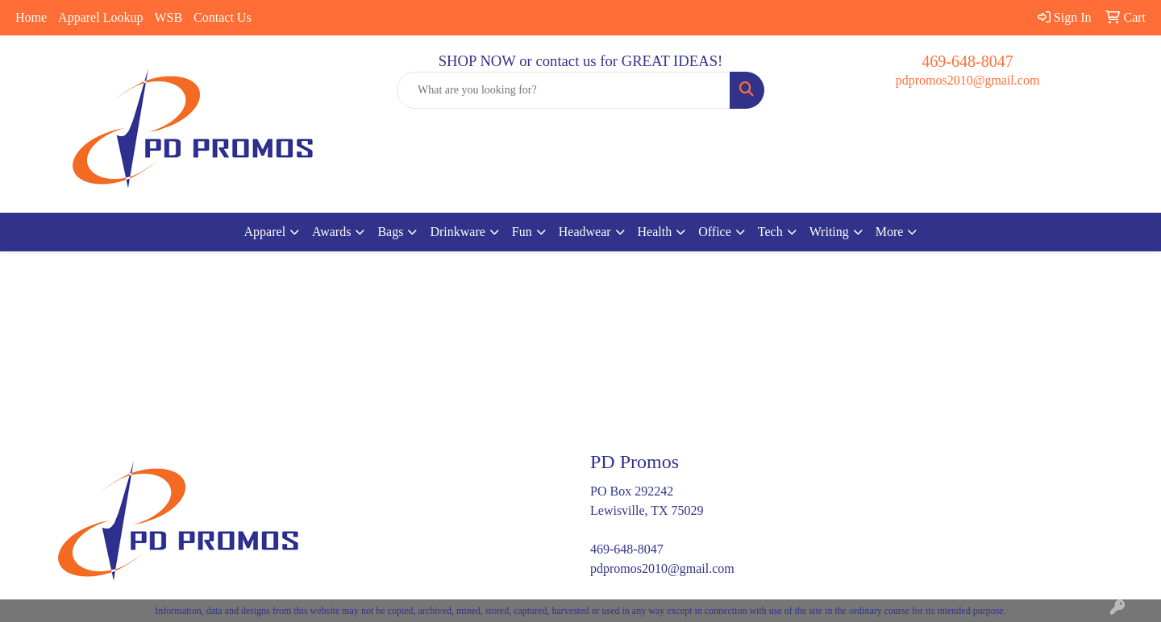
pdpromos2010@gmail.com (968, 80)
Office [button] (714, 231)
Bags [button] (390, 231)
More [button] (890, 231)
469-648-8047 (967, 61)
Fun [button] (522, 231)
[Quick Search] (563, 90)
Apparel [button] (265, 231)
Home (31, 17)
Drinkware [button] (457, 231)
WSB (168, 17)
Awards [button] (331, 231)
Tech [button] (770, 231)
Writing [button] (829, 231)
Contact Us (223, 17)
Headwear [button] (585, 231)
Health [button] (655, 231)
